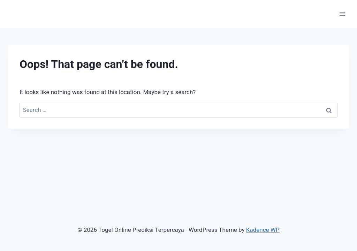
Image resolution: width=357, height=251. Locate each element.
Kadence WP (263, 229)
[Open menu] (342, 13)
